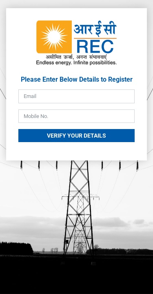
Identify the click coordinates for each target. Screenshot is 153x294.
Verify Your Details (76, 135)
